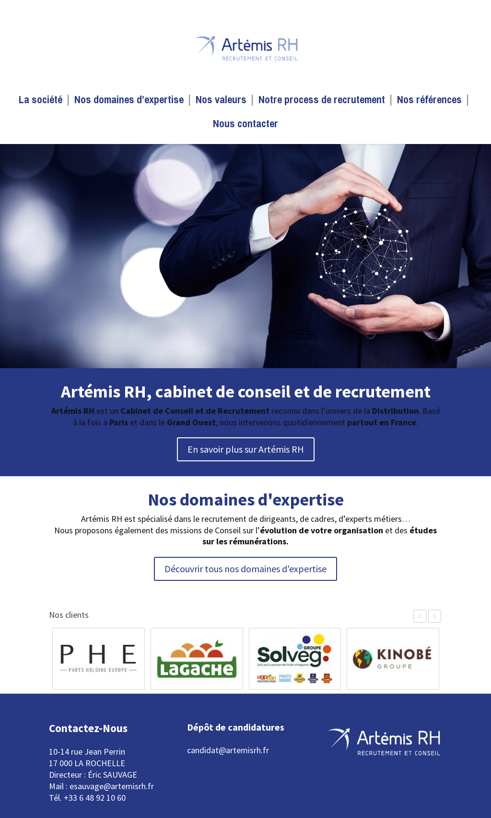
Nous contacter (245, 125)
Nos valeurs (221, 101)
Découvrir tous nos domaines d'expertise (245, 569)
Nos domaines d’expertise (129, 101)
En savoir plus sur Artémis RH (245, 449)
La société (40, 101)
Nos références (429, 101)
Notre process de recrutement (321, 101)
